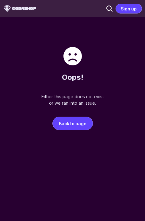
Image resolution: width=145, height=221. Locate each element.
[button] (109, 8)
